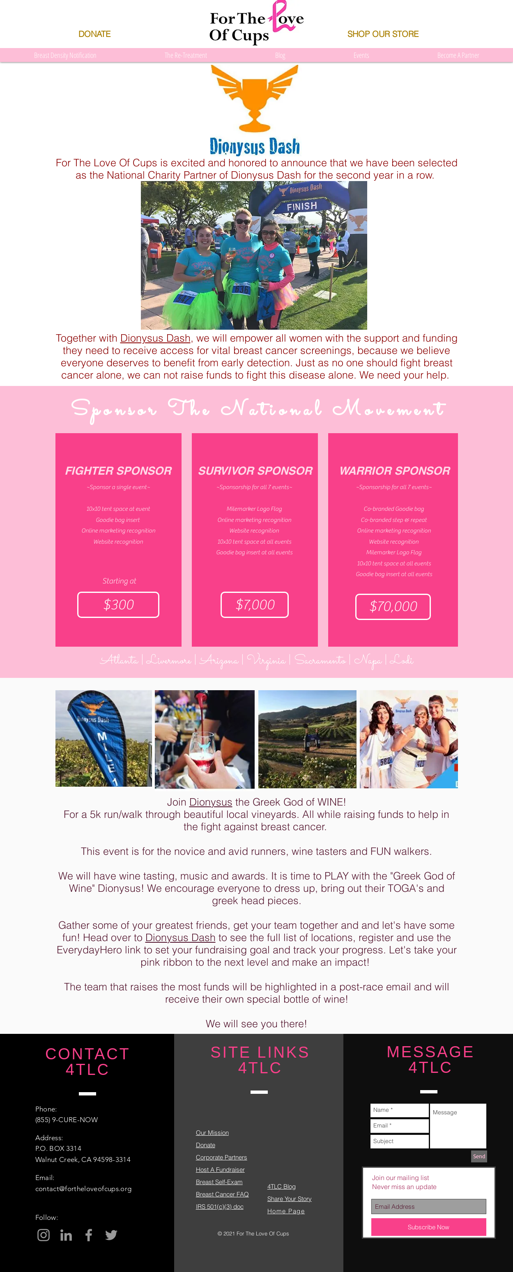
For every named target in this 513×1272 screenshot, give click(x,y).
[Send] (479, 1156)
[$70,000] (393, 607)
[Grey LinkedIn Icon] (66, 1235)
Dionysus (210, 802)
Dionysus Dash (155, 338)
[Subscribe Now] (428, 1227)
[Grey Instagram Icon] (43, 1235)
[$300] (118, 605)
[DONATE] (94, 34)
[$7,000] (255, 605)
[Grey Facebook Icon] (89, 1235)
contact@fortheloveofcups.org (83, 1189)
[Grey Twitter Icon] (111, 1235)
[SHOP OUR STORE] (383, 34)
